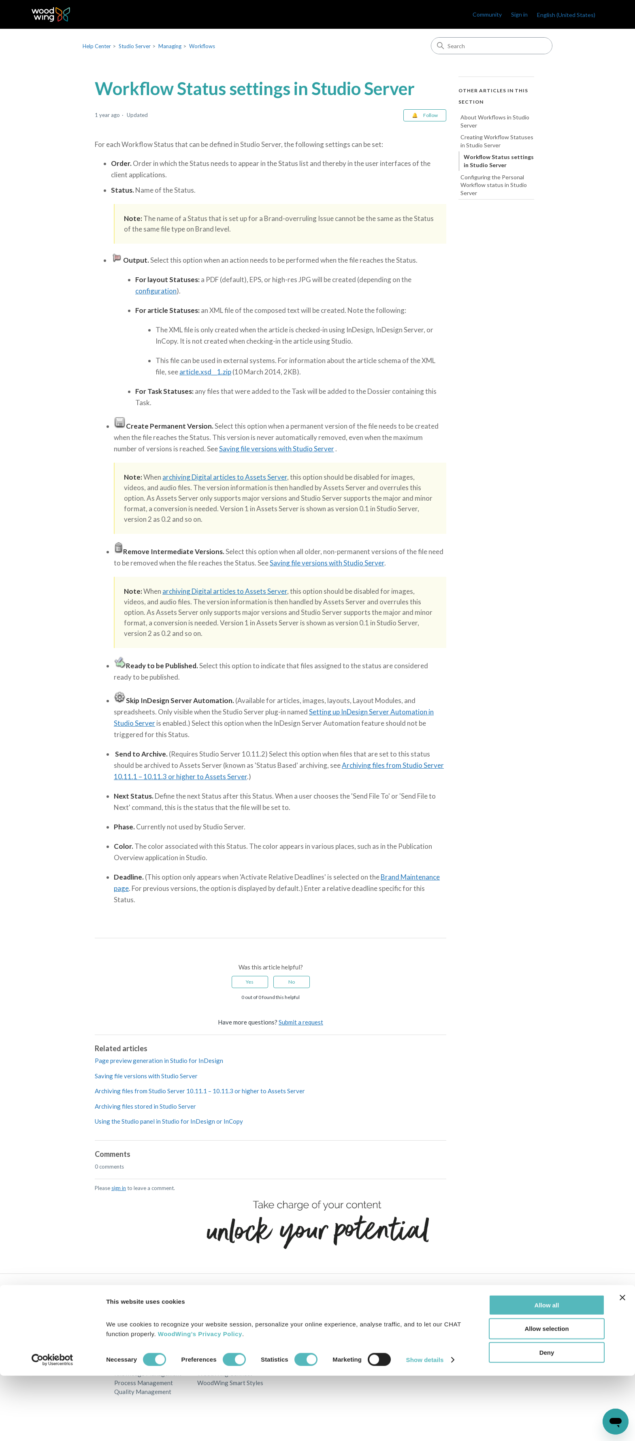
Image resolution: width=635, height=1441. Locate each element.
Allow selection (546, 1393)
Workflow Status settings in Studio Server (499, 160)
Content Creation (138, 1328)
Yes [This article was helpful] (250, 982)
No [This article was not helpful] (291, 982)
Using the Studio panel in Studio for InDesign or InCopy (169, 1121)
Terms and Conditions (392, 1337)
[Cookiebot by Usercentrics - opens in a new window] (52, 1425)
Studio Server (135, 46)
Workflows (202, 46)
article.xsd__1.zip (205, 372)
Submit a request (301, 1022)
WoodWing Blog (468, 1328)
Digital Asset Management (150, 1337)
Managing (169, 46)
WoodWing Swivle (222, 1346)
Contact (291, 1328)
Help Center (97, 46)
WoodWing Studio (222, 1328)
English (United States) (566, 14)
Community (487, 14)
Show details (425, 1425)
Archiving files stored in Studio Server (145, 1106)
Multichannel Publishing (146, 1346)
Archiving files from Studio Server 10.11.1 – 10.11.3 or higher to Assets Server (200, 1091)
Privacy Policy (382, 1328)
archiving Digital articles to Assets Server (224, 477)
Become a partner (304, 1346)
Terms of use (380, 1346)
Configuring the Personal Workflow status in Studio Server (493, 185)
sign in (118, 1188)
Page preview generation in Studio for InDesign (159, 1060)
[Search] (491, 46)
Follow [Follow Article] (430, 115)
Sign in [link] (519, 14)
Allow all (547, 1370)
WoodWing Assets (222, 1337)
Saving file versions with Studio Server (276, 448)
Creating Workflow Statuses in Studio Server (496, 141)
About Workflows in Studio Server (494, 121)
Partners (292, 1337)
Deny (546, 1417)
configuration (156, 291)
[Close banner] (622, 1362)
